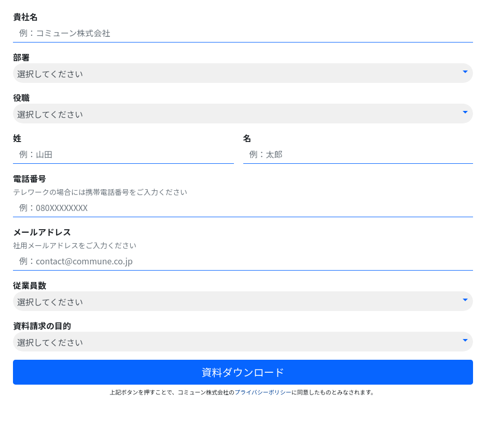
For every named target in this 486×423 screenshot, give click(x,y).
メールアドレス (42, 231)
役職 (21, 97)
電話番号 (29, 178)
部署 (21, 57)
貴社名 (25, 16)
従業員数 (29, 285)
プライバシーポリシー (262, 392)
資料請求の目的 (42, 325)
